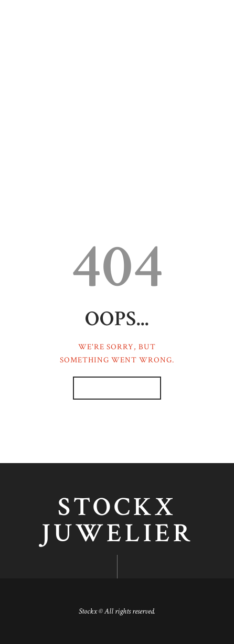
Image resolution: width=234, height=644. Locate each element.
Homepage (111, 388)
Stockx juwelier (117, 521)
